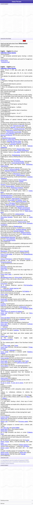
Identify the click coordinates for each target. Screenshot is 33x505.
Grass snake (4, 336)
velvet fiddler (15, 427)
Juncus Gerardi (24, 251)
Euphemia (22, 319)
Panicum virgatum (18, 231)
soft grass (26, 446)
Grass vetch (4, 362)
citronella (25, 308)
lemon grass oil (5, 311)
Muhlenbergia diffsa (7, 195)
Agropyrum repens (21, 201)
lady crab (6, 427)
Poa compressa (10, 133)
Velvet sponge (5, 454)
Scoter (27, 440)
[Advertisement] (16, 21)
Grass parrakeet (5, 317)
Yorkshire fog (5, 62)
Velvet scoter (5, 452)
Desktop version (5, 500)
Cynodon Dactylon (19, 129)
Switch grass (9, 130)
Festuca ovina (22, 221)
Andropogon (23, 307)
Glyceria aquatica (25, 209)
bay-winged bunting (6, 290)
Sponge (23, 454)
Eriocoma (9, 141)
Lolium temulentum (23, 150)
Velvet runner (5, 448)
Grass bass (4, 266)
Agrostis (13, 127)
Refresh (2, 503)
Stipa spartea (16, 198)
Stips (19, 141)
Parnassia (27, 259)
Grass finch (4, 283)
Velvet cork (4, 418)
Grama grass (11, 139)
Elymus (21, 181)
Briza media (11, 200)
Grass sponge (5, 358)
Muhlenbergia (16, 155)
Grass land (4, 299)
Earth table (18, 361)
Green (16, 345)
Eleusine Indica (20, 149)
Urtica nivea (18, 277)
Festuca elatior (10, 186)
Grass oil (3, 305)
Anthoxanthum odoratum (8, 237)
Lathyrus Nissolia (22, 362)
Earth (27, 361)
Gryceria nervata (19, 161)
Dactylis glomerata (6, 197)
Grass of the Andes (6, 254)
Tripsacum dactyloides (17, 163)
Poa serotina (16, 159)
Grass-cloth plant (6, 274)
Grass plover (4, 322)
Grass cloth (4, 269)
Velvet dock (4, 429)
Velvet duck (4, 431)
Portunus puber (23, 421)
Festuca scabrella (14, 169)
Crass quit (4, 328)
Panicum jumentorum (11, 170)
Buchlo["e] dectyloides (9, 138)
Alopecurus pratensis (17, 187)
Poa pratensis (23, 180)
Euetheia (16, 330)
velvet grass (4, 60)
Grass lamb (4, 294)
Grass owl (4, 313)
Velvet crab (4, 421)
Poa (16, 189)
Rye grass (17, 152)
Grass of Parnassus (6, 259)
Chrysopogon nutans (9, 240)
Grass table (4, 361)
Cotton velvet (5, 417)
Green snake (6, 345)
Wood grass (16, 173)
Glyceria (3, 184)
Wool (28, 396)
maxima (19, 200)
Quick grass (12, 144)
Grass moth (4, 300)
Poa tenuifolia (20, 206)
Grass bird (4, 268)
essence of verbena (16, 311)
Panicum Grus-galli (18, 125)
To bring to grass (5, 379)
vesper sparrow (14, 288)
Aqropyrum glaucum (6, 135)
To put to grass (5, 383)
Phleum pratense (25, 232)
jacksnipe (12, 350)
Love (2, 443)
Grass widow (4, 365)
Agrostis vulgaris (11, 204)
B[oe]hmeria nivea (6, 277)
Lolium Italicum (20, 175)
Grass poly (4, 324)
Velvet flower (5, 441)
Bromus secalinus (16, 142)
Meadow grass (18, 226)
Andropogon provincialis (14, 132)
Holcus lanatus (26, 234)
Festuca (15, 141)
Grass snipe (4, 347)
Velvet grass (4, 444)
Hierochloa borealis (7, 217)
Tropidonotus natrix (7, 339)
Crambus (3, 304)
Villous (4, 398)
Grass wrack (4, 378)
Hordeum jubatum (21, 229)
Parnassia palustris (6, 262)
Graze (2, 79)
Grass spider (4, 352)
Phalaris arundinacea (24, 208)
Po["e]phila (26, 291)
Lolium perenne (19, 214)
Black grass (4, 251)
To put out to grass (17, 383)
